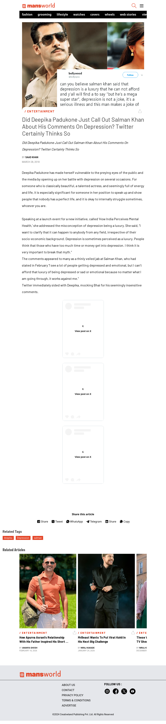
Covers (95, 14)
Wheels (110, 14)
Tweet (57, 521)
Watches (79, 14)
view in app (150, 14)
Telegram (94, 521)
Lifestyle (62, 14)
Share (42, 521)
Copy (125, 521)
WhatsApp (74, 521)
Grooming (45, 14)
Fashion (27, 14)
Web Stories (128, 14)
